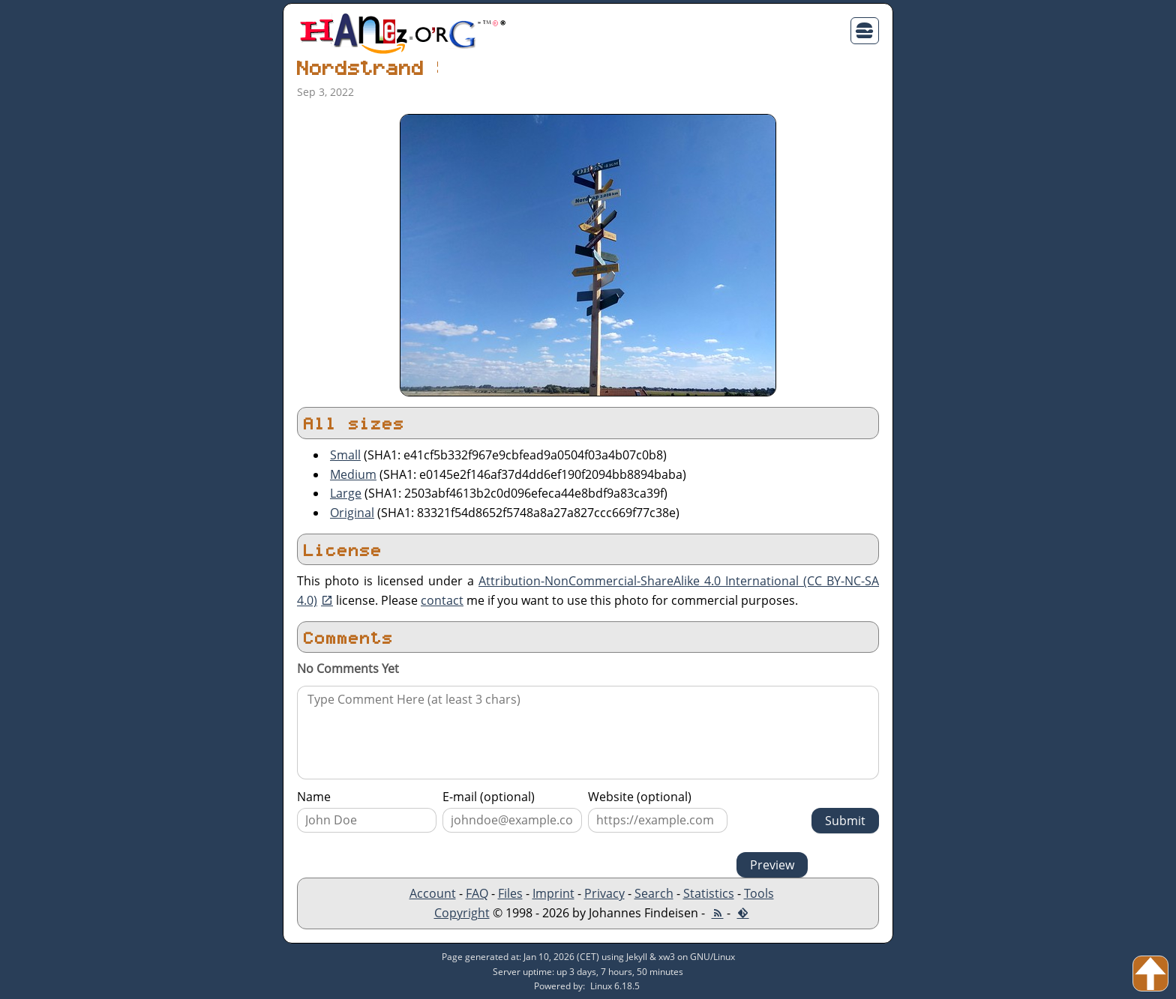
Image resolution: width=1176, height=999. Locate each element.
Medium (353, 474)
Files (510, 893)
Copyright (462, 913)
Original (352, 512)
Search (654, 893)
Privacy (604, 893)
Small (345, 455)
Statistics (708, 893)
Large (346, 493)
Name (314, 796)
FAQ (477, 893)
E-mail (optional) (488, 796)
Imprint (553, 893)
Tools (759, 893)
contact (442, 600)
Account (433, 893)
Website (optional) (640, 796)
